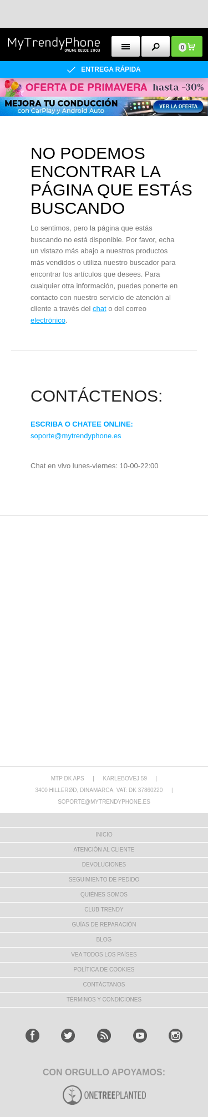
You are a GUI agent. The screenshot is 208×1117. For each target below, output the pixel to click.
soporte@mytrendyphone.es (76, 436)
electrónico (48, 320)
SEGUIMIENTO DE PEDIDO (104, 879)
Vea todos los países (103, 954)
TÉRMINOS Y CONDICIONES (104, 999)
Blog (104, 939)
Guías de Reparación (104, 924)
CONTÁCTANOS (104, 984)
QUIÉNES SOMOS (104, 894)
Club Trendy (103, 909)
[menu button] (125, 46)
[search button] (155, 46)
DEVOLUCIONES (104, 864)
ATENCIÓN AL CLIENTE (103, 849)
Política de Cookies (103, 969)
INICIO (104, 835)
